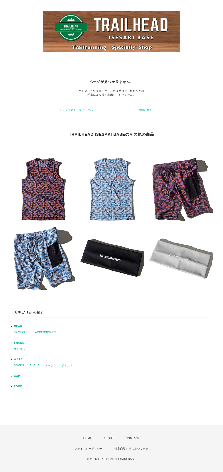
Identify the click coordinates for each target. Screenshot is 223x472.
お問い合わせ (146, 110)
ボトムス (67, 365)
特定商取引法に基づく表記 (132, 448)
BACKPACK (22, 332)
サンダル (19, 348)
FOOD (18, 386)
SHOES (19, 342)
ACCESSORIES (45, 332)
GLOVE (34, 365)
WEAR (18, 359)
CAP (17, 375)
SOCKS (19, 365)
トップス (50, 365)
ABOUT (109, 438)
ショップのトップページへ (76, 110)
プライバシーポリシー (88, 448)
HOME (87, 438)
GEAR (18, 326)
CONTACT (133, 438)
